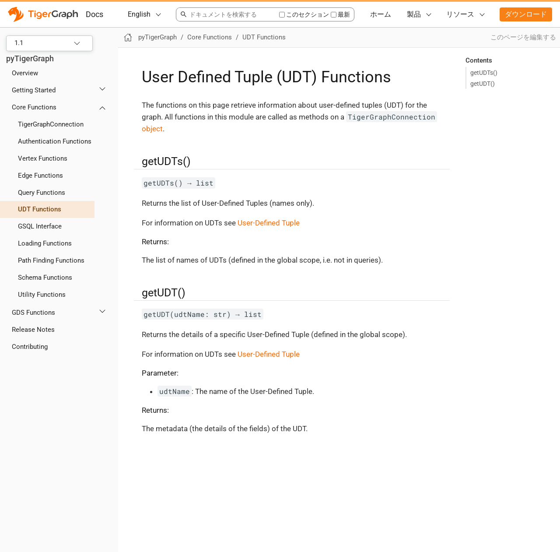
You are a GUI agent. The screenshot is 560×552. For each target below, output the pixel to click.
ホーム (380, 14)
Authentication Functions (54, 141)
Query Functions (41, 193)
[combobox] (227, 14)
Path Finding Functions (51, 260)
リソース (460, 14)
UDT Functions (39, 209)
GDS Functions (33, 312)
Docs (94, 14)
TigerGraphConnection (51, 124)
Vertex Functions (42, 158)
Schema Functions (45, 277)
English (139, 14)
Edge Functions (40, 175)
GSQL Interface (40, 226)
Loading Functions (45, 243)
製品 (414, 14)
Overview (25, 73)
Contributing (30, 347)
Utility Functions (42, 295)
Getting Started (34, 90)
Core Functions (34, 107)
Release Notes (33, 330)
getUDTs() (483, 72)
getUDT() (482, 83)
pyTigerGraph (30, 58)
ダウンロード (526, 14)
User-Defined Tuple (269, 222)
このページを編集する (523, 37)
